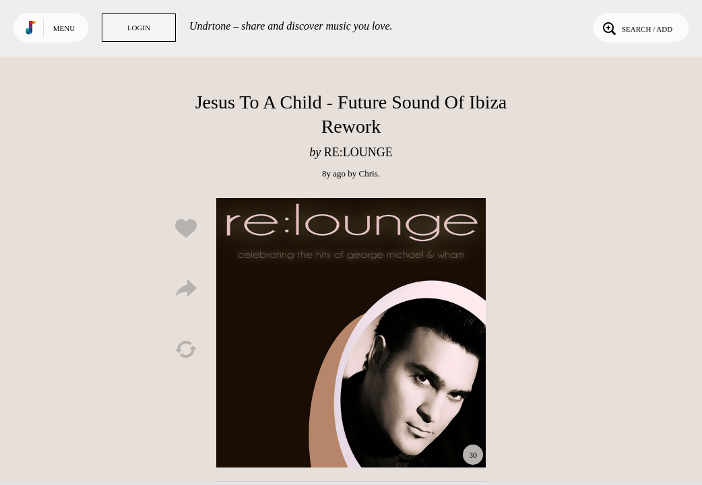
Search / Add (636, 28)
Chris (368, 173)
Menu (64, 28)
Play (351, 333)
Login (138, 28)
